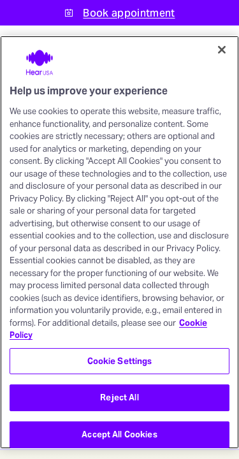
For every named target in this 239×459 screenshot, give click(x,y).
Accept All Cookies (119, 434)
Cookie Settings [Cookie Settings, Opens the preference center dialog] (119, 361)
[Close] (222, 50)
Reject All (119, 397)
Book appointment (129, 13)
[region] (119, 242)
